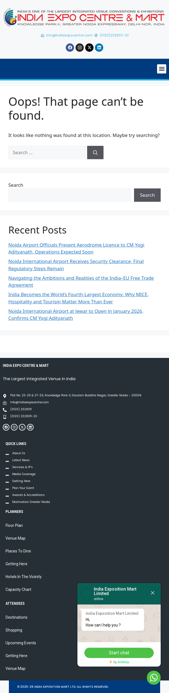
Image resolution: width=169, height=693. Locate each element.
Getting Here (16, 564)
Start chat (119, 652)
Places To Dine (18, 551)
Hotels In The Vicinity (24, 576)
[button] (161, 68)
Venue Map (16, 538)
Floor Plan (14, 525)
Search (15, 185)
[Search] (95, 152)
